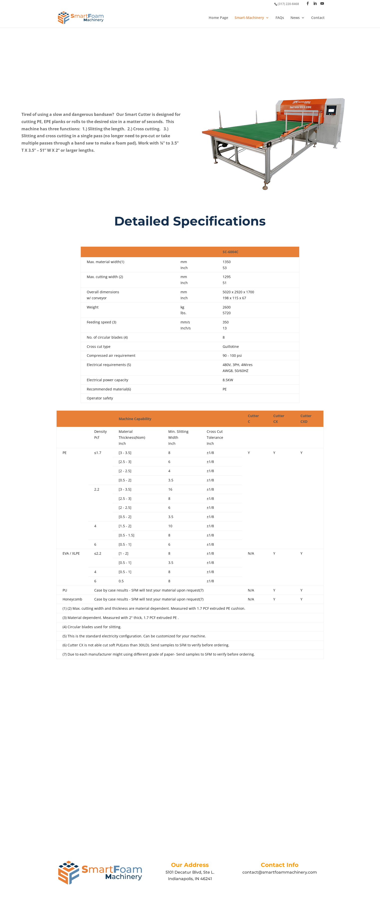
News (295, 18)
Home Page (218, 18)
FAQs (280, 18)
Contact (318, 18)
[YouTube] (322, 3)
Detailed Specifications (190, 221)
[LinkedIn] (315, 3)
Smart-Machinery (249, 18)
